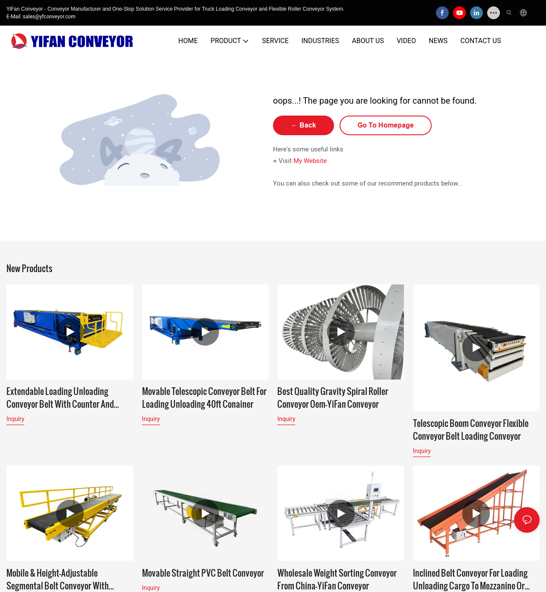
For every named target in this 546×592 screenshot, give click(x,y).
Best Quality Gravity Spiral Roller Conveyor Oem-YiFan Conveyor (332, 397)
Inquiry (15, 418)
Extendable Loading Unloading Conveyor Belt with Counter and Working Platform (60, 397)
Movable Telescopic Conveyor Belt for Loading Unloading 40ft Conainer (204, 397)
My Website (310, 160)
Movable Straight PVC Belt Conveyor (203, 573)
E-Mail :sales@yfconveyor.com (41, 17)
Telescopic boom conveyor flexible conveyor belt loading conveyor (471, 429)
